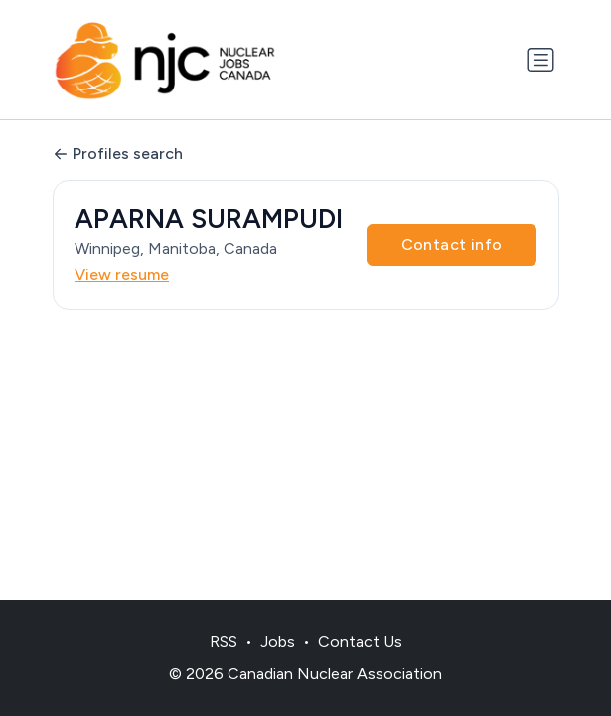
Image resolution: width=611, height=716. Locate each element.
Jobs (277, 641)
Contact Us (360, 641)
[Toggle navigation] (540, 60)
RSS (223, 641)
